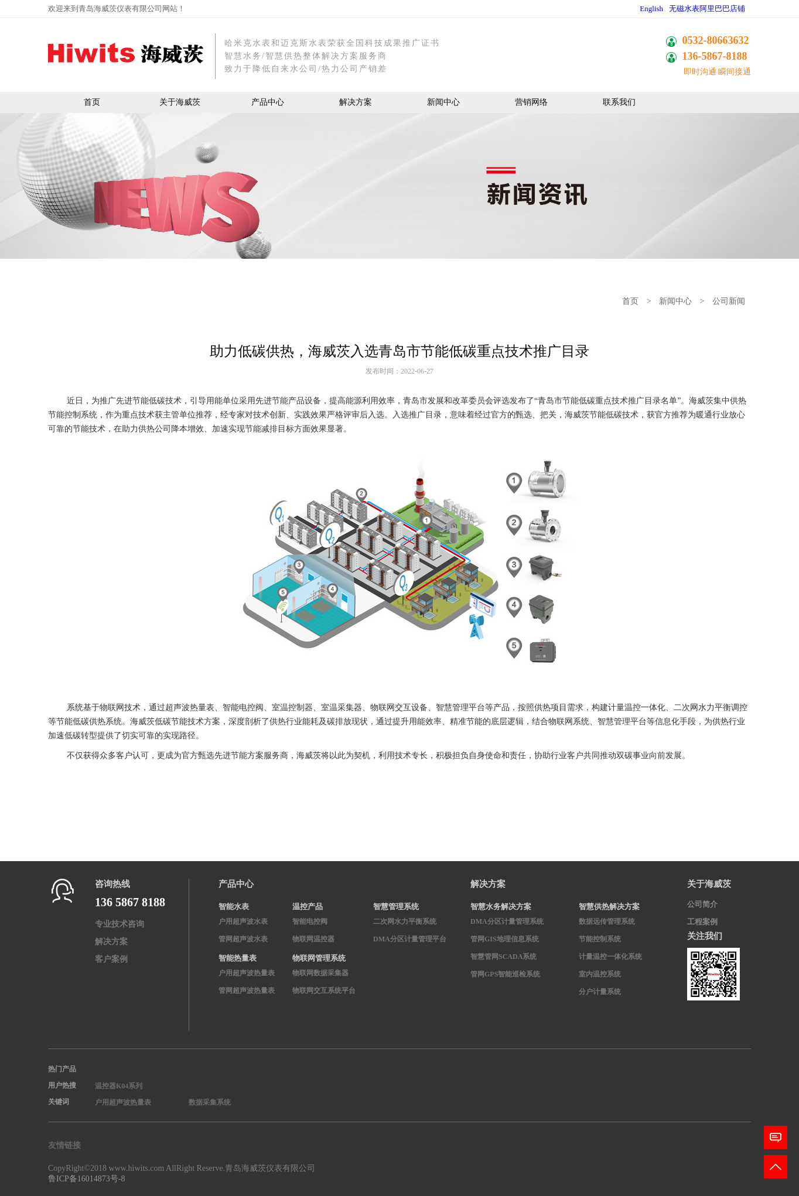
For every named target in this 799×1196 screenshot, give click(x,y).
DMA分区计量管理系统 (507, 921)
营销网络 (531, 102)
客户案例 (111, 959)
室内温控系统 (600, 974)
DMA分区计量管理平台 (409, 939)
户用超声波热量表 (246, 973)
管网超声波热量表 (246, 990)
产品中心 (267, 102)
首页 (92, 102)
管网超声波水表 (243, 939)
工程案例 (702, 921)
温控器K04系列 (118, 1086)
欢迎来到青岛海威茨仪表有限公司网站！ (116, 8)
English (651, 8)
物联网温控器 (313, 939)
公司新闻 (728, 301)
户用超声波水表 (243, 921)
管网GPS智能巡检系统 (505, 974)
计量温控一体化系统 (610, 956)
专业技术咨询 (119, 924)
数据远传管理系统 (607, 921)
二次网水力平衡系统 (404, 921)
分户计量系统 (600, 992)
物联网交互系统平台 (324, 990)
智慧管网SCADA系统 (503, 956)
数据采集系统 (210, 1102)
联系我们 (619, 102)
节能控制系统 (600, 939)
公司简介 (702, 904)
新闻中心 (443, 102)
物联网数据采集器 (320, 973)
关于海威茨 (179, 102)
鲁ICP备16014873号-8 (86, 1178)
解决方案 (355, 102)
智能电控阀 (309, 921)
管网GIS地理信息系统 (504, 939)
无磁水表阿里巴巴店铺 (707, 8)
